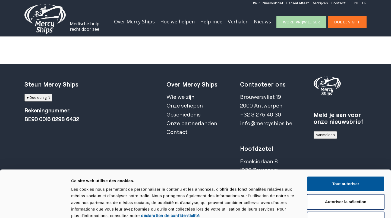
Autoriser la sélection (346, 158)
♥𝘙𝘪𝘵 (256, 3)
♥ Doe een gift (38, 97)
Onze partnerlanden (191, 123)
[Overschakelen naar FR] (364, 3)
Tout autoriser (345, 141)
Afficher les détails (291, 207)
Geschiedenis (183, 114)
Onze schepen (184, 105)
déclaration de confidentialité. (170, 172)
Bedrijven (320, 3)
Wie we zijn (180, 96)
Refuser (345, 176)
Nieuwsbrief (273, 3)
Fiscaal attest (297, 3)
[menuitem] (256, 3)
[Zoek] (349, 3)
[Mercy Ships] (45, 19)
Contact (338, 3)
